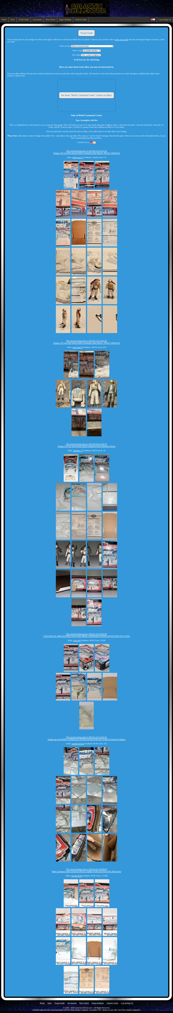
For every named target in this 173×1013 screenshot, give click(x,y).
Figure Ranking (65, 20)
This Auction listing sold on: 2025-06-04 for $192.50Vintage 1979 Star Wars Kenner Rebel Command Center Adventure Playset (86, 445)
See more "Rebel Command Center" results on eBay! (86, 95)
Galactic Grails (81, 20)
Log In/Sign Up (165, 20)
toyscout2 (77, 640)
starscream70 (77, 347)
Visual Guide (24, 20)
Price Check (50, 20)
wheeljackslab (76, 876)
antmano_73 (78, 451)
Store (13, 20)
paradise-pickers (78, 744)
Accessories (37, 20)
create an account (121, 40)
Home (4, 20)
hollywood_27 (77, 157)
